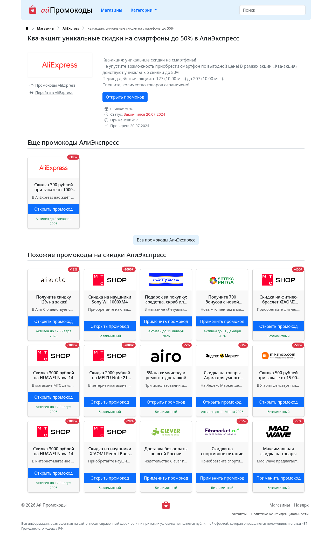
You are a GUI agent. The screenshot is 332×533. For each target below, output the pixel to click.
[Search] (272, 10)
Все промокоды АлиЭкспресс (166, 240)
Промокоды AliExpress (52, 85)
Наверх (301, 505)
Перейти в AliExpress (51, 92)
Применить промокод (166, 321)
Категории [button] (142, 10)
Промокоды (61, 10)
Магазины (111, 10)
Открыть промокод (125, 97)
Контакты (238, 513)
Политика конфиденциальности (280, 513)
